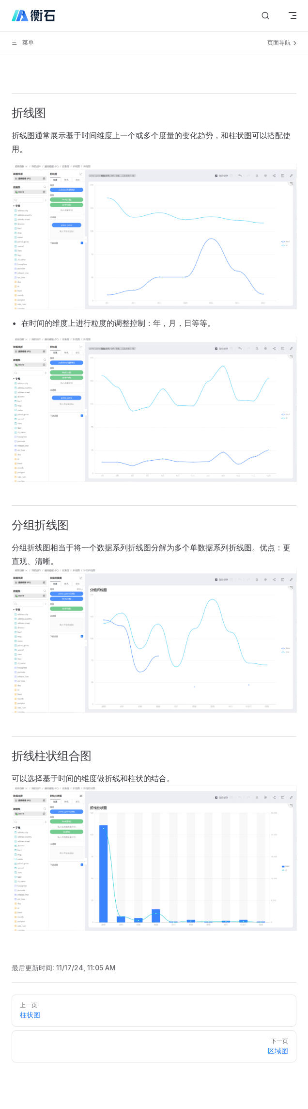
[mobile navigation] (292, 15)
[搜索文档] (265, 15)
